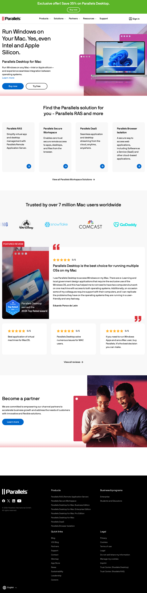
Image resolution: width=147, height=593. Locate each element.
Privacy (103, 538)
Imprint (103, 563)
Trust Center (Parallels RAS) (112, 572)
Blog (53, 538)
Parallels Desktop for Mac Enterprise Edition (71, 509)
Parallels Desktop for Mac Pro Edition (67, 514)
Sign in (134, 19)
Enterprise (105, 497)
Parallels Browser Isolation (63, 526)
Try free (36, 86)
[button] (45, 19)
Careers (54, 580)
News (53, 567)
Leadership (56, 576)
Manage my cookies (109, 559)
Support (54, 551)
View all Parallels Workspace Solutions (72, 179)
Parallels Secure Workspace (63, 501)
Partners (55, 546)
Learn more (8, 78)
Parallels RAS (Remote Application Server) (70, 497)
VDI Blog (55, 542)
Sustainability (57, 572)
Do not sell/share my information (115, 555)
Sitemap (55, 559)
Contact (54, 555)
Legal (102, 551)
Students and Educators (111, 501)
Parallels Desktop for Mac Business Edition (70, 505)
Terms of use (106, 546)
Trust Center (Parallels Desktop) (114, 567)
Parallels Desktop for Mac (62, 518)
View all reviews (72, 362)
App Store (55, 563)
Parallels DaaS (57, 522)
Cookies (104, 542)
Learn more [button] (13, 422)
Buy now (13, 86)
